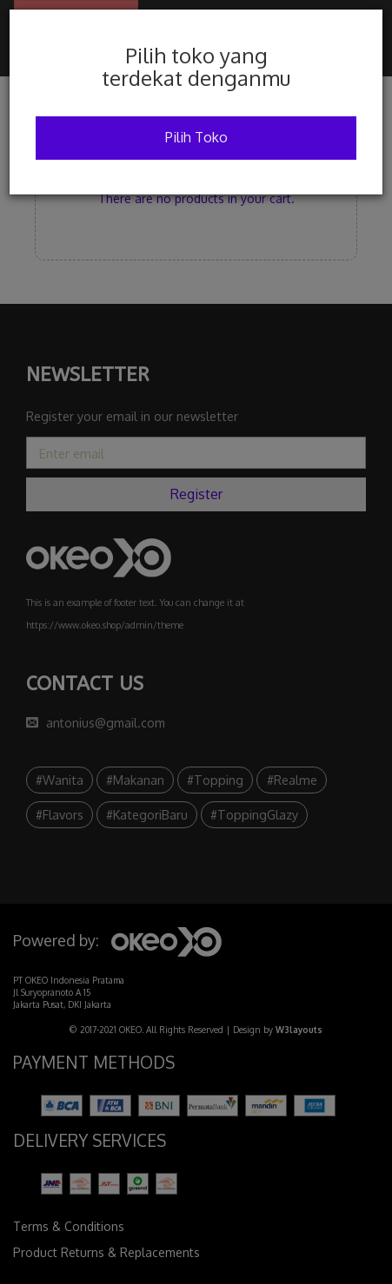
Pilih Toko (196, 137)
